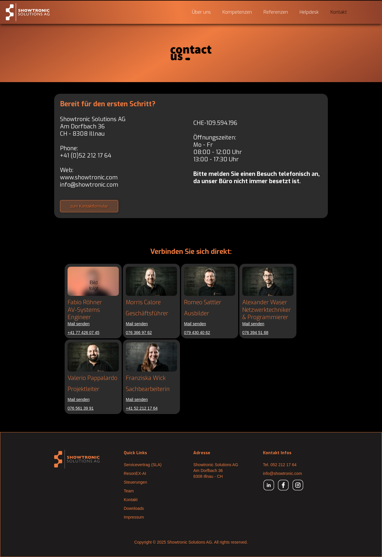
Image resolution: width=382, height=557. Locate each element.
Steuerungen (135, 482)
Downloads (134, 508)
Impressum (134, 517)
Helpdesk (309, 12)
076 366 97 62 (139, 332)
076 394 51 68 (255, 332)
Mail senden (79, 323)
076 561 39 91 (81, 408)
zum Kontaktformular (89, 206)
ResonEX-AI (135, 473)
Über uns (201, 12)
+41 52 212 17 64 (142, 408)
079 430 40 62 (197, 332)
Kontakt (338, 12)
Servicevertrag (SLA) (143, 464)
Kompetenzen (237, 12)
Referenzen (275, 12)
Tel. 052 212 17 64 (279, 464)
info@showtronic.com (89, 185)
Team (129, 491)
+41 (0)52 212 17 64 (85, 156)
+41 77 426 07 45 (83, 332)
